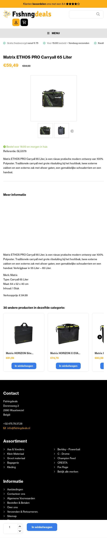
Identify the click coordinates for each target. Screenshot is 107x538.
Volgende (71, 123)
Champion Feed (67, 450)
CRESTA (62, 455)
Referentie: (10, 143)
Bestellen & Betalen (18, 495)
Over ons (12, 499)
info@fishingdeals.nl (18, 420)
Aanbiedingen (15, 481)
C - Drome (64, 446)
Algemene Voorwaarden (21, 490)
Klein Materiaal (15, 446)
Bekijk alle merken (68, 464)
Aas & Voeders (15, 441)
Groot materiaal (16, 450)
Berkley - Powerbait (69, 441)
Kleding (11, 459)
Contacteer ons (16, 486)
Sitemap (12, 508)
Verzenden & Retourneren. (22, 504)
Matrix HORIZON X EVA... (65, 345)
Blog (9, 513)
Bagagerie (13, 455)
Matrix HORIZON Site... (19, 345)
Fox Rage (63, 459)
